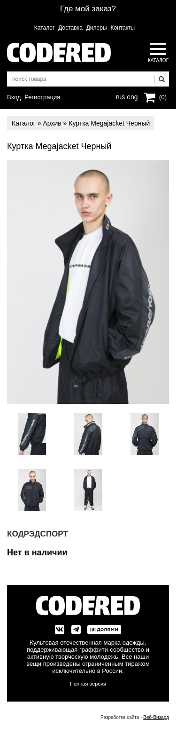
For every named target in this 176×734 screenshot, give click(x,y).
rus (120, 96)
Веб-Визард (156, 717)
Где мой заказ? (88, 8)
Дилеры (96, 27)
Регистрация (42, 97)
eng (131, 96)
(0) (163, 97)
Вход (14, 97)
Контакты (122, 27)
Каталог (44, 27)
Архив (52, 123)
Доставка (70, 27)
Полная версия (88, 684)
